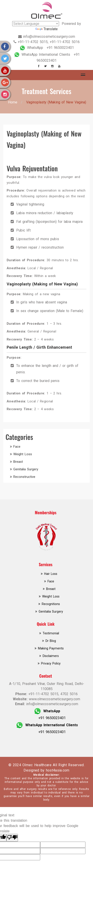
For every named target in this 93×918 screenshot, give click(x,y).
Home (12, 102)
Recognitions (51, 604)
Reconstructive (24, 477)
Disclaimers (51, 656)
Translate (46, 29)
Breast (18, 462)
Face (16, 447)
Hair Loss (50, 574)
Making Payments (51, 648)
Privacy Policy (51, 663)
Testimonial (51, 633)
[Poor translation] (12, 838)
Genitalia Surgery (25, 469)
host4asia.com (57, 770)
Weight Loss (22, 454)
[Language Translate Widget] (35, 23)
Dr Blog (51, 641)
